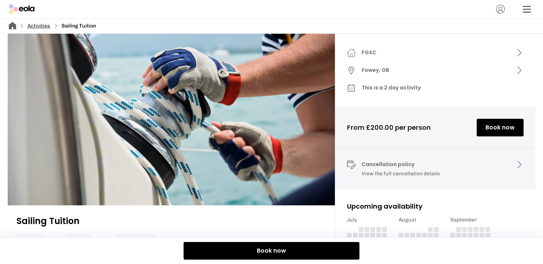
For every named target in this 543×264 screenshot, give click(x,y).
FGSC (369, 52)
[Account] (500, 9)
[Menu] (527, 9)
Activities (38, 26)
